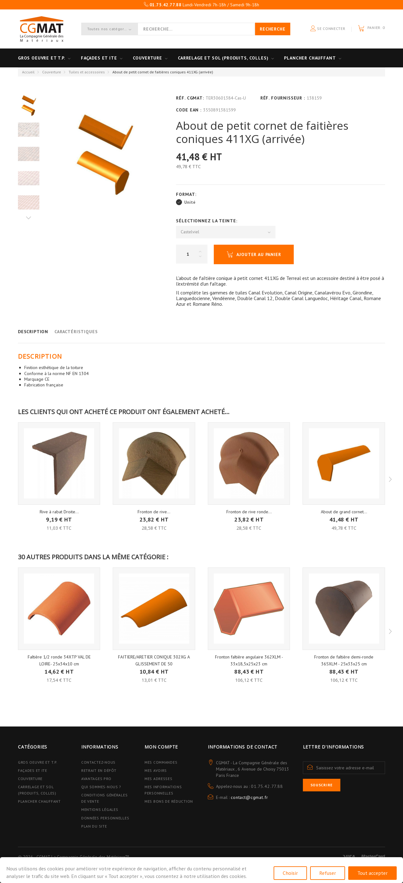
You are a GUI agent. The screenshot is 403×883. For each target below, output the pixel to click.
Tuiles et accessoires (87, 72)
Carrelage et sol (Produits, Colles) (223, 58)
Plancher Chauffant (310, 58)
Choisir (290, 873)
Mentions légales (99, 809)
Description (33, 331)
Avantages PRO (96, 778)
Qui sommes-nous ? (101, 786)
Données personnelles (105, 818)
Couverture (147, 58)
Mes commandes (161, 762)
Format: (187, 194)
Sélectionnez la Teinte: (207, 221)
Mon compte (161, 747)
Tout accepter (372, 873)
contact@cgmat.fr (249, 797)
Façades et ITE (99, 58)
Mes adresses (159, 778)
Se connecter (327, 28)
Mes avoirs (156, 770)
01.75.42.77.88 (267, 786)
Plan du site (94, 826)
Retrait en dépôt (98, 770)
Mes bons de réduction (169, 801)
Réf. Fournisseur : (282, 98)
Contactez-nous (98, 762)
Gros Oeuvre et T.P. (38, 762)
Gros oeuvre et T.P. (41, 58)
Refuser (327, 873)
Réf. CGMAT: (190, 98)
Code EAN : (188, 110)
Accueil (28, 72)
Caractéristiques (76, 331)
